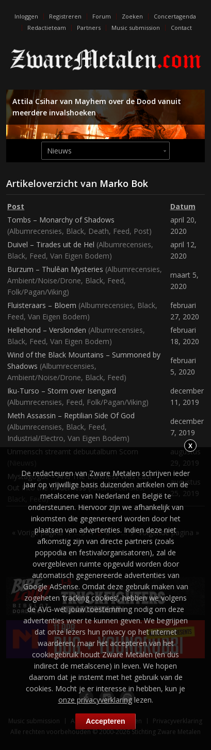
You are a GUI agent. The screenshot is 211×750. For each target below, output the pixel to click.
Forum (101, 16)
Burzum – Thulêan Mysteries (55, 269)
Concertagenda (175, 16)
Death (98, 231)
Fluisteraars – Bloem (41, 305)
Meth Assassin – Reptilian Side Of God (71, 415)
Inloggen (26, 16)
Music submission (135, 27)
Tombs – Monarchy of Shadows (61, 220)
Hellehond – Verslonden (46, 330)
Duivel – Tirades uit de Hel (50, 244)
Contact (181, 27)
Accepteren (105, 721)
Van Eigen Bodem (79, 256)
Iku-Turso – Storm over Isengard (61, 391)
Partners (89, 27)
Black (75, 231)
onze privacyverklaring (95, 700)
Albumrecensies (35, 231)
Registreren (65, 16)
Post (141, 231)
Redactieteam (46, 27)
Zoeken (132, 16)
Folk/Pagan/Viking (37, 292)
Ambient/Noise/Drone (44, 280)
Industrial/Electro (35, 438)
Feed (121, 231)
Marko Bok (124, 183)
